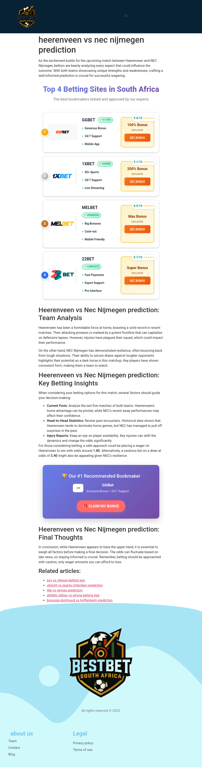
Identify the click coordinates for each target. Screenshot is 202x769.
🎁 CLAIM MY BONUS (101, 508)
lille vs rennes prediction (64, 592)
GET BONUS (137, 137)
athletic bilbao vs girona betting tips (73, 597)
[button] (125, 15)
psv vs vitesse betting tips (66, 582)
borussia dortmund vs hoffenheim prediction (80, 602)
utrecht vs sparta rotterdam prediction (75, 587)
